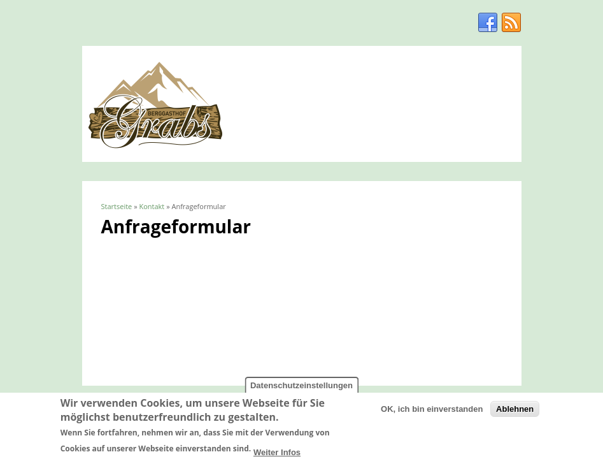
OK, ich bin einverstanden (432, 411)
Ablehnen (515, 411)
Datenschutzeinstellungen (301, 388)
